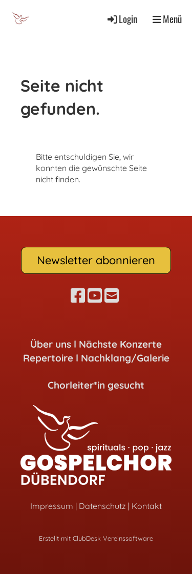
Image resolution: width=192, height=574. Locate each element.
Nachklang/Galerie (125, 358)
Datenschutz (102, 506)
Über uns (50, 344)
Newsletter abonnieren (96, 260)
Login (121, 19)
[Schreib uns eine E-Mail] (111, 295)
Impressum (51, 506)
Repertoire (48, 358)
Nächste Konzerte (120, 344)
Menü (167, 19)
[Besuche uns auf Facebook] (78, 295)
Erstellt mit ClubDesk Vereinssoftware (96, 538)
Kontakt (147, 506)
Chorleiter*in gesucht (96, 385)
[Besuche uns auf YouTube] (95, 295)
